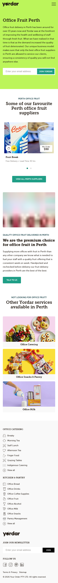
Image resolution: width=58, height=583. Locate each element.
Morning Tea (13, 440)
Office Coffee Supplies (18, 494)
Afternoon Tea (14, 450)
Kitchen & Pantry (14, 477)
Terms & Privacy (10, 572)
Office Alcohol (14, 504)
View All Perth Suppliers (29, 179)
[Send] (48, 550)
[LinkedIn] (22, 565)
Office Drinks (13, 489)
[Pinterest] (16, 565)
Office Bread (13, 484)
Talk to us (12, 280)
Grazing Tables (14, 460)
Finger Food (13, 455)
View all (11, 470)
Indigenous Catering (17, 465)
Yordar (10, 4)
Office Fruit (12, 499)
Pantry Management (17, 518)
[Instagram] (10, 565)
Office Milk (12, 509)
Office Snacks (14, 514)
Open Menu (54, 4)
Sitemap (22, 572)
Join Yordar (45, 71)
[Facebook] (5, 565)
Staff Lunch (12, 445)
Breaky (10, 436)
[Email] (22, 550)
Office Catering (13, 429)
